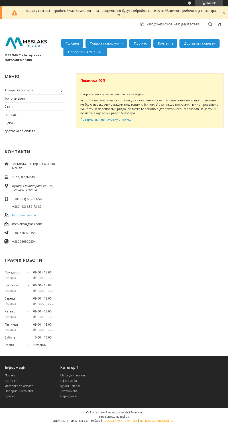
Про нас (140, 43)
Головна (72, 43)
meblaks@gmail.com (27, 224)
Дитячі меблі (69, 391)
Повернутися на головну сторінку (105, 119)
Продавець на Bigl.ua (114, 417)
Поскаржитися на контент (120, 421)
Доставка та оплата (199, 43)
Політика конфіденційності (157, 421)
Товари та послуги (104, 43)
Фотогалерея (14, 98)
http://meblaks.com (25, 215)
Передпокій (68, 396)
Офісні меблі (68, 381)
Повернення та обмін (85, 52)
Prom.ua (136, 412)
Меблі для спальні (73, 375)
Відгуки (9, 123)
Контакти (165, 43)
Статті (9, 106)
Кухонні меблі (70, 386)
